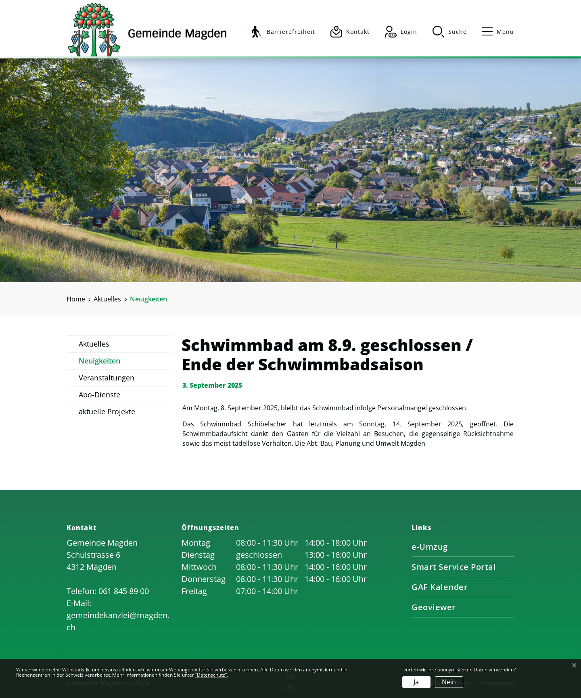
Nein (449, 681)
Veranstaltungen (106, 377)
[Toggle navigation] (494, 31)
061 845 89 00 (123, 591)
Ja (416, 681)
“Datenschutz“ (211, 674)
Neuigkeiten (99, 363)
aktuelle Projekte (107, 411)
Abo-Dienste (99, 394)
